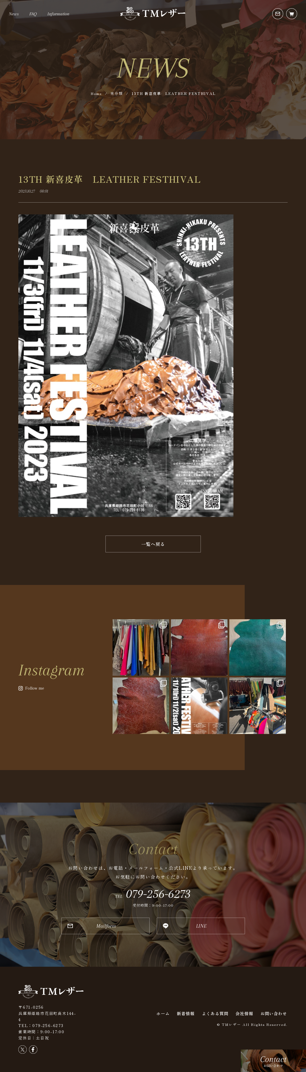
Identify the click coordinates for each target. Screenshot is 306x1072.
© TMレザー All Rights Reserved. (252, 1024)
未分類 (116, 93)
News (14, 14)
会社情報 (244, 1013)
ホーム (163, 1013)
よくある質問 (215, 1013)
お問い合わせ (273, 1013)
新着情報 (186, 1013)
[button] (153, 544)
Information (58, 14)
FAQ (33, 14)
